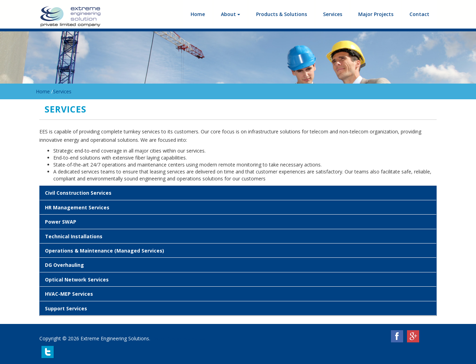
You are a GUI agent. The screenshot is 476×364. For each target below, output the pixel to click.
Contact (419, 14)
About (230, 14)
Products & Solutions (281, 14)
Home (198, 14)
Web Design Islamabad (180, 338)
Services (332, 14)
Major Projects (375, 14)
